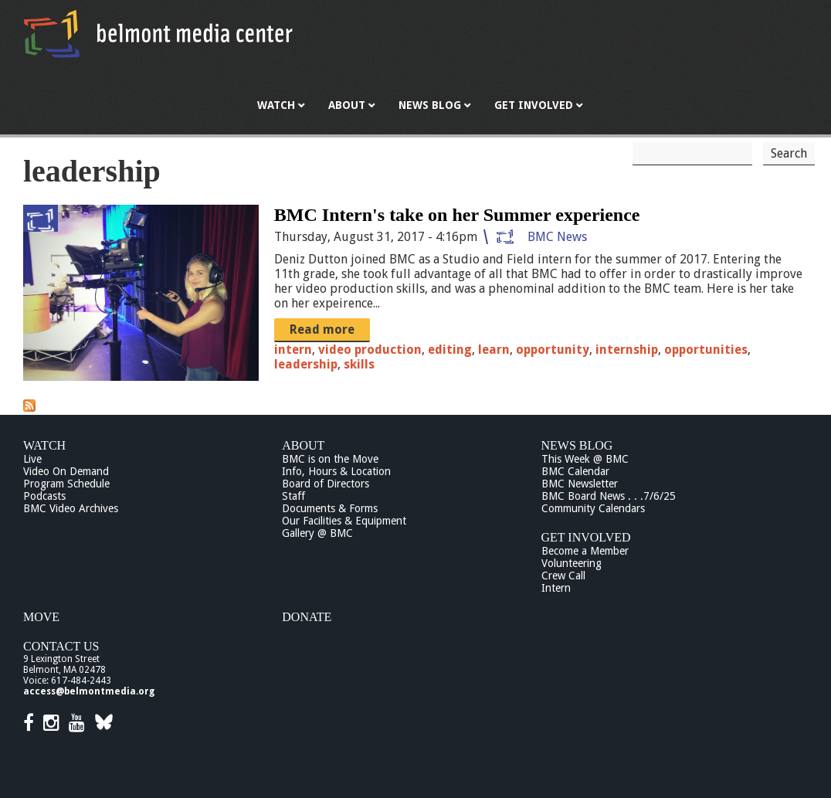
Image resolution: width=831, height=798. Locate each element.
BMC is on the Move (330, 459)
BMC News (557, 236)
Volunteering (571, 563)
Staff (293, 496)
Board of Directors (325, 483)
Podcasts (44, 496)
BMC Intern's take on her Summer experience (457, 215)
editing (450, 349)
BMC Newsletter (579, 483)
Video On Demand (66, 471)
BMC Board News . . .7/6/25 (608, 496)
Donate (306, 616)
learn (494, 349)
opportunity (552, 349)
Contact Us (61, 646)
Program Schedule (66, 483)
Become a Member (585, 551)
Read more (322, 329)
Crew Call (563, 575)
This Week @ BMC (585, 459)
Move (41, 616)
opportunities (706, 349)
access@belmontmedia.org (88, 691)
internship (626, 349)
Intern (556, 588)
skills (359, 364)
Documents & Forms (330, 508)
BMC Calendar (575, 471)
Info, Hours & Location (336, 471)
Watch (44, 445)
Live (32, 459)
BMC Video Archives (70, 508)
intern (293, 349)
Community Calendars (593, 508)
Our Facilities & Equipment (344, 520)
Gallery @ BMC (317, 533)
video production (370, 349)
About (303, 445)
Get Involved (586, 537)
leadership (305, 364)
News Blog (577, 445)
